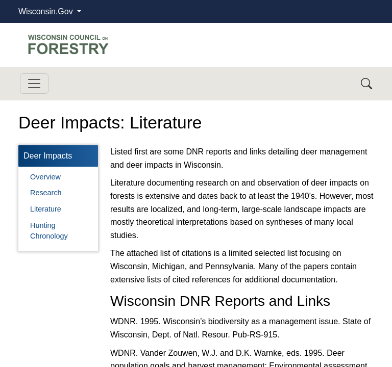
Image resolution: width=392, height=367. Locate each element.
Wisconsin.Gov (46, 11)
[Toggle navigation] (34, 83)
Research (46, 193)
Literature (45, 209)
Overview (45, 177)
